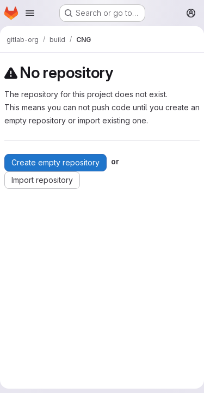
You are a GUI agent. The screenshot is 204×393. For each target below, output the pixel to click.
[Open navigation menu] (30, 13)
